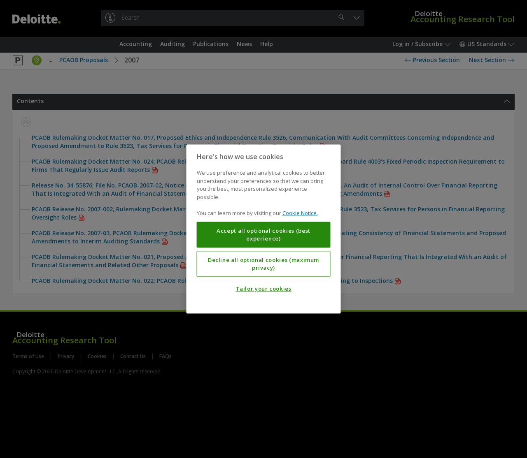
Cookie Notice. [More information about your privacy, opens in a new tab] (300, 213)
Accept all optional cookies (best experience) (263, 234)
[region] (264, 228)
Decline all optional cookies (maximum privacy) (263, 264)
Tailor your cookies (263, 289)
